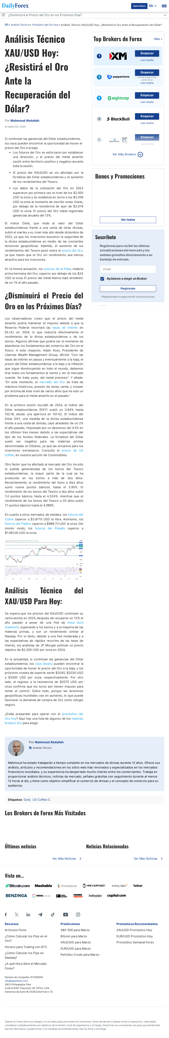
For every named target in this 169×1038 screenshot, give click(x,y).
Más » (158, 39)
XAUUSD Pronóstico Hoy (134, 930)
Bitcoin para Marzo (74, 936)
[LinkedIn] (28, 914)
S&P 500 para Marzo (75, 930)
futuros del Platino (18, 524)
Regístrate (128, 288)
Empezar (147, 53)
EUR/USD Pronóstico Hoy (134, 936)
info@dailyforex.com (16, 980)
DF (6, 25)
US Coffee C (41, 800)
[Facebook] (6, 914)
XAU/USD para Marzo (76, 942)
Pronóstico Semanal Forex (135, 942)
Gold (27, 800)
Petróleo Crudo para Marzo (80, 954)
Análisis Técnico (20, 24)
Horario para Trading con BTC (26, 947)
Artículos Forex (16, 930)
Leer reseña (147, 60)
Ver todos (128, 220)
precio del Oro (72, 250)
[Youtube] (65, 914)
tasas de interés (65, 327)
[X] (16, 914)
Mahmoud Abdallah (49, 742)
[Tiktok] (52, 914)
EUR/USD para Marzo (76, 948)
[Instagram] (78, 915)
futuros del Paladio (50, 528)
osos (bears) (44, 664)
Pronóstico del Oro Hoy (45, 24)
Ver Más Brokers (124, 154)
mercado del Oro (52, 382)
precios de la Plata (57, 269)
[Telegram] (40, 914)
